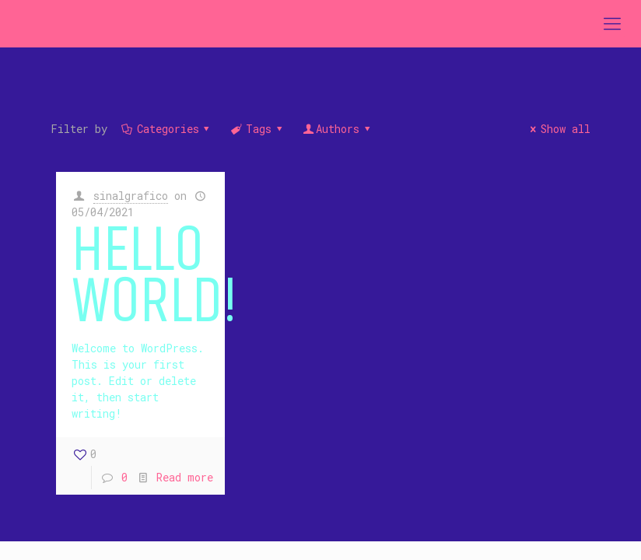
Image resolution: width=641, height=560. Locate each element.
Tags (257, 128)
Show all (557, 128)
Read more (184, 477)
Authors (337, 128)
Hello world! (155, 277)
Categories (166, 128)
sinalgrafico (130, 195)
